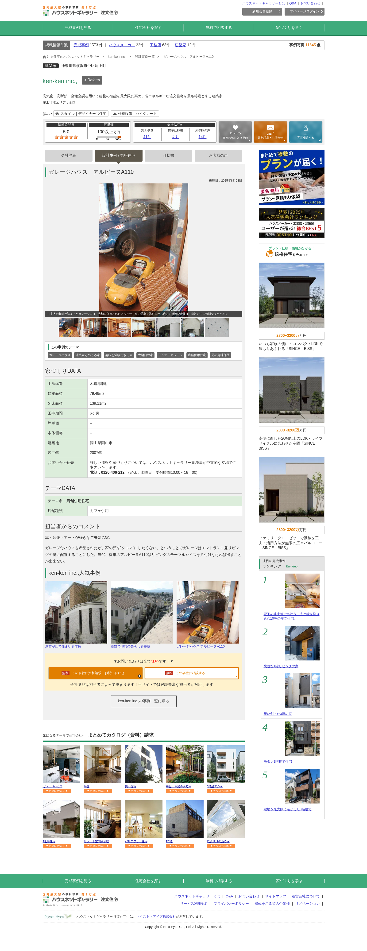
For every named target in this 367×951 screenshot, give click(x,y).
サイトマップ (275, 896)
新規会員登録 (262, 11)
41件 (147, 137)
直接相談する (305, 136)
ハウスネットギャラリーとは (263, 3)
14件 (203, 137)
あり (175, 137)
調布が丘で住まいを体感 (76, 644)
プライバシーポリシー (231, 903)
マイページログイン (304, 11)
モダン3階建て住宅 (278, 761)
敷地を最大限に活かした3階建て (288, 809)
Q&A (292, 3)
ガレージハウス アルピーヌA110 (208, 644)
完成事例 (81, 45)
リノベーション (307, 903)
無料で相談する (219, 28)
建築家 (180, 45)
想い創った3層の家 (278, 714)
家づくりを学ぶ (289, 28)
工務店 (155, 45)
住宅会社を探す (148, 28)
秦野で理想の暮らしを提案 (142, 644)
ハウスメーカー (122, 45)
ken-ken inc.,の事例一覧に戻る (143, 701)
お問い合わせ (310, 3)
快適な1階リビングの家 (281, 666)
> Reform (92, 80)
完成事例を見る (78, 28)
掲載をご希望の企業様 (272, 903)
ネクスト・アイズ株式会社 (156, 916)
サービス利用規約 (194, 903)
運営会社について (306, 896)
